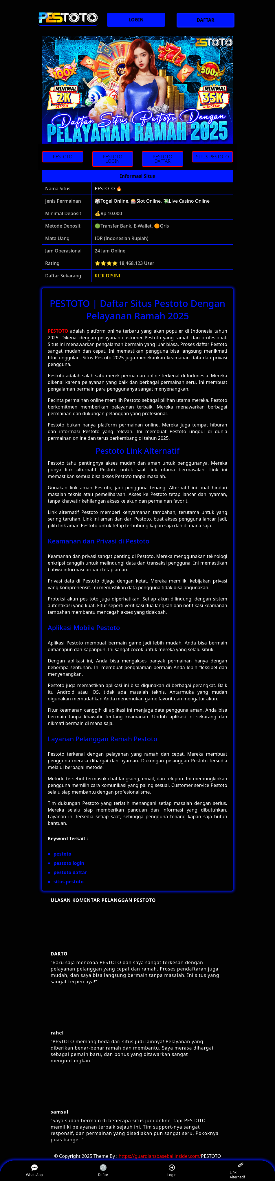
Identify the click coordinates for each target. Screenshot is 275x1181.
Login (171, 1170)
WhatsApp (34, 1170)
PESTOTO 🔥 (108, 188)
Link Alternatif (237, 1171)
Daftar (103, 1170)
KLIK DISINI (107, 275)
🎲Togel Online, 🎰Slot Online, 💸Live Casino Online (152, 201)
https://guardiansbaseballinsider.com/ (160, 1156)
